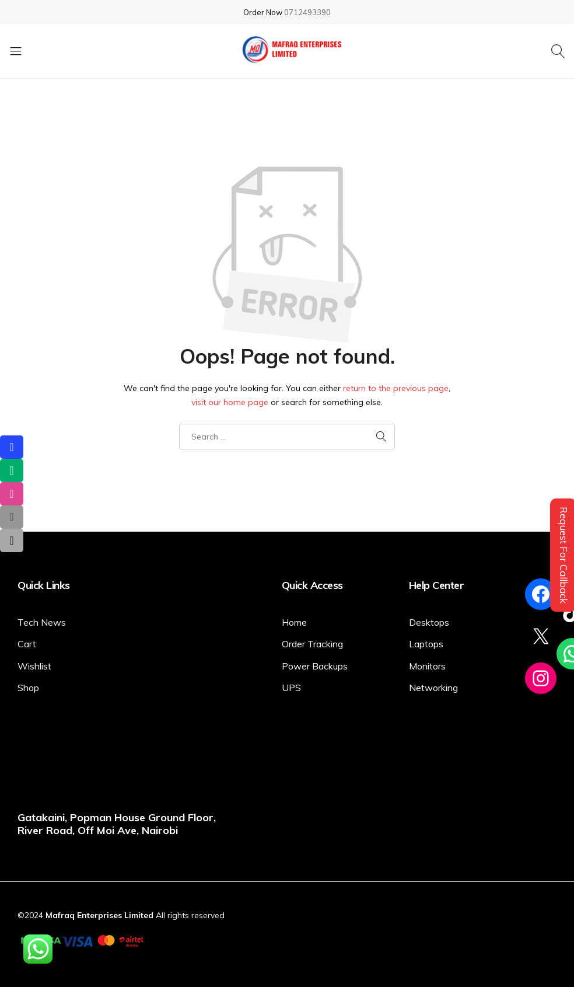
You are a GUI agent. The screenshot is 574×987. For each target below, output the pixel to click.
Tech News (42, 622)
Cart (27, 644)
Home (294, 622)
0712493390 (307, 12)
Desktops (429, 622)
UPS (291, 687)
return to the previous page (396, 388)
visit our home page (229, 402)
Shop (28, 687)
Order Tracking (312, 644)
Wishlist (34, 666)
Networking (433, 687)
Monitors (427, 666)
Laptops (426, 644)
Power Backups (315, 666)
